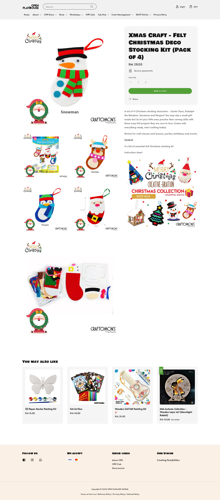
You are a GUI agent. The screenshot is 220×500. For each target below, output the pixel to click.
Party (61, 14)
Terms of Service (88, 494)
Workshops (75, 14)
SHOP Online (142, 14)
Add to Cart (160, 90)
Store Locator (118, 468)
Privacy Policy (160, 14)
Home (26, 14)
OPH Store (49, 14)
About (36, 14)
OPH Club (116, 464)
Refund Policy (133, 494)
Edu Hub (102, 14)
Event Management (121, 14)
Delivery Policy (104, 494)
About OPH (117, 460)
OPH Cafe (90, 14)
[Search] (91, 6)
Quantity (132, 77)
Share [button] (133, 99)
